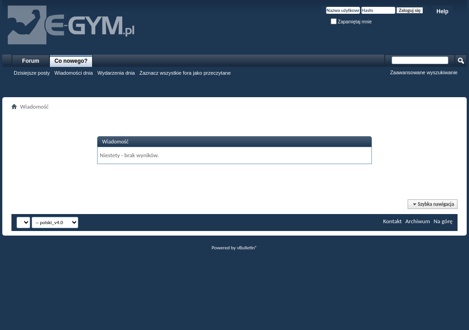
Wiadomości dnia (74, 73)
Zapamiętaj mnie (351, 21)
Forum (30, 61)
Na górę (443, 221)
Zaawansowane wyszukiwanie (424, 72)
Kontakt (392, 221)
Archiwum (417, 221)
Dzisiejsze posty (32, 73)
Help (442, 11)
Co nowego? (71, 61)
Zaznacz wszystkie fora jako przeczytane (184, 73)
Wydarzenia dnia (116, 73)
